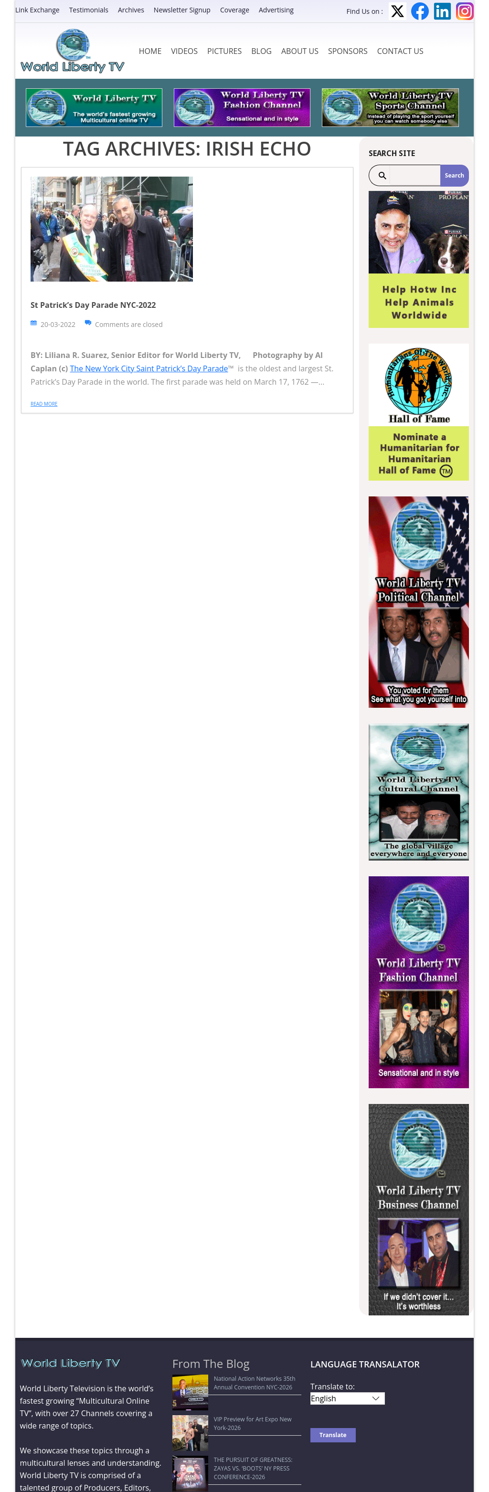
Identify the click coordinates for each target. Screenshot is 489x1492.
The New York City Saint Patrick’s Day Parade (149, 368)
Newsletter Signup (182, 9)
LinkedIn (442, 11)
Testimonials (88, 9)
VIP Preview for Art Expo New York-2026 (231, 1401)
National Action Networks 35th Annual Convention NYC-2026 (229, 1383)
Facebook (420, 11)
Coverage (234, 9)
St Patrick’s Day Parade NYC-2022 (93, 305)
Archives (131, 9)
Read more (44, 403)
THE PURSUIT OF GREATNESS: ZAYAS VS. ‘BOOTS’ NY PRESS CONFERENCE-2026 (231, 1420)
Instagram (465, 11)
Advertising (276, 9)
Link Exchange (37, 9)
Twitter (397, 11)
